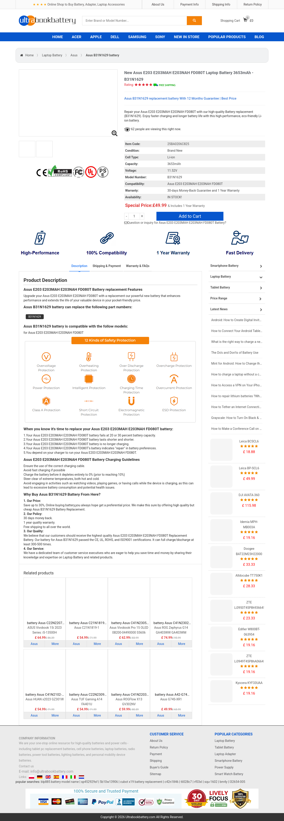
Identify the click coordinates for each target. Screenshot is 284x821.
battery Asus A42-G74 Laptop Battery (171, 695)
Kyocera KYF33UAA (249, 683)
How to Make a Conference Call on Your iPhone (236, 428)
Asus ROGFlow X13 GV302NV (129, 701)
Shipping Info (221, 4)
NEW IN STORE (186, 37)
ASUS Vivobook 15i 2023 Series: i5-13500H (45, 630)
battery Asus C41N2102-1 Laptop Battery (44, 695)
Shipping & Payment (107, 266)
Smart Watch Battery (229, 774)
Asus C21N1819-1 (86, 627)
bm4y (223, 782)
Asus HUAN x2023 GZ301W (45, 699)
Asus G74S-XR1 (171, 699)
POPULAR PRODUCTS (227, 37)
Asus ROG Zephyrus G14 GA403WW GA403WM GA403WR (171, 630)
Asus (74, 55)
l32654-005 (237, 782)
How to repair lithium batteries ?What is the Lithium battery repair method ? (236, 396)
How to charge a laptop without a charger (236, 374)
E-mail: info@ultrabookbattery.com (46, 771)
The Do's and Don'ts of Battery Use (234, 352)
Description (79, 266)
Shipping (156, 760)
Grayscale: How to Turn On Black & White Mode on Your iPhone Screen (236, 418)
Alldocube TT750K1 (248, 575)
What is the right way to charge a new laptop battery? (236, 342)
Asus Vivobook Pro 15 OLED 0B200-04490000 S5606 (129, 630)
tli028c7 (186, 782)
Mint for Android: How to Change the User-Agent (236, 363)
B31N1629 (34, 316)
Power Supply (224, 767)
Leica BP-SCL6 (249, 468)
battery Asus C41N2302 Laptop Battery (171, 623)
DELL (115, 37)
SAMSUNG (137, 37)
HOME (57, 37)
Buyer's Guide (159, 767)
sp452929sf (89, 782)
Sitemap (155, 774)
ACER (76, 37)
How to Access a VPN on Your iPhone (236, 385)
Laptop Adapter (225, 754)
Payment (156, 754)
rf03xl (198, 782)
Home (29, 55)
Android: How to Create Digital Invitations (236, 320)
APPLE (96, 37)
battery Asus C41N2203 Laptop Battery (129, 695)
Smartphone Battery (228, 760)
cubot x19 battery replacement (141, 782)
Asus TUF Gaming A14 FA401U (86, 701)
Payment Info (189, 4)
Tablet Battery (224, 747)
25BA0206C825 (178, 144)
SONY (160, 37)
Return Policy (253, 4)
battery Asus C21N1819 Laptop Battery (87, 623)
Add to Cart (190, 216)
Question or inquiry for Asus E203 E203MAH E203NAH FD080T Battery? (176, 222)
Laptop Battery (52, 55)
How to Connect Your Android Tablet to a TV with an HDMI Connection (236, 331)
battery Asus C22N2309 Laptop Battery (87, 695)
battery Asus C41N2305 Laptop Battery (129, 623)
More (55, 644)
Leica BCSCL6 (249, 441)
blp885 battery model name (60, 782)
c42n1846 (171, 782)
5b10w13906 (109, 782)
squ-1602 (210, 782)
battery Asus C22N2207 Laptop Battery (44, 623)
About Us (158, 4)
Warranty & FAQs (137, 266)
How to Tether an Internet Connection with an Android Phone (236, 407)
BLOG (259, 37)
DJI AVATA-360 (249, 495)
